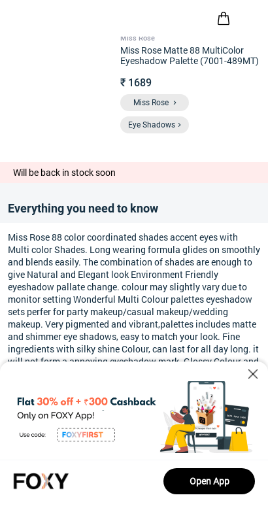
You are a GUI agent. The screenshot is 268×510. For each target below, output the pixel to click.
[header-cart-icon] (223, 18)
